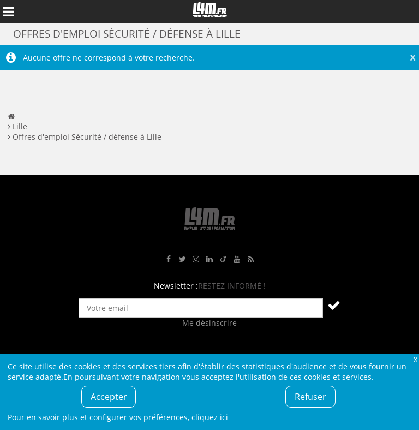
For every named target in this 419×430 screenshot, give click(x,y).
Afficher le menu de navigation (8, 11)
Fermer (415, 359)
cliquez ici (209, 417)
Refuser (310, 397)
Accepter (109, 397)
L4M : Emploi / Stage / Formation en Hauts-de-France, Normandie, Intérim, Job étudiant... (209, 11)
